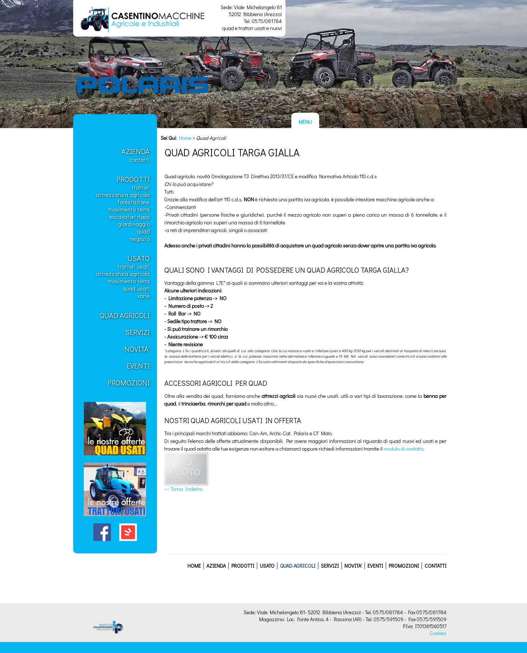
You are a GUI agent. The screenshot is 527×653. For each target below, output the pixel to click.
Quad (143, 231)
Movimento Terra (129, 209)
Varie (143, 295)
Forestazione (133, 202)
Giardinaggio (134, 224)
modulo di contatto (403, 448)
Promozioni (129, 382)
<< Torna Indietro (183, 488)
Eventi (138, 365)
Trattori (141, 187)
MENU (305, 121)
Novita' (137, 349)
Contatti (140, 159)
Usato (138, 258)
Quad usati (136, 288)
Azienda (136, 151)
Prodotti (133, 179)
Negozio (140, 238)
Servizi (137, 332)
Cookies (438, 633)
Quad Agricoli (125, 315)
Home (185, 137)
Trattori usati (133, 266)
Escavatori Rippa (129, 216)
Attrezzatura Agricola (123, 194)
